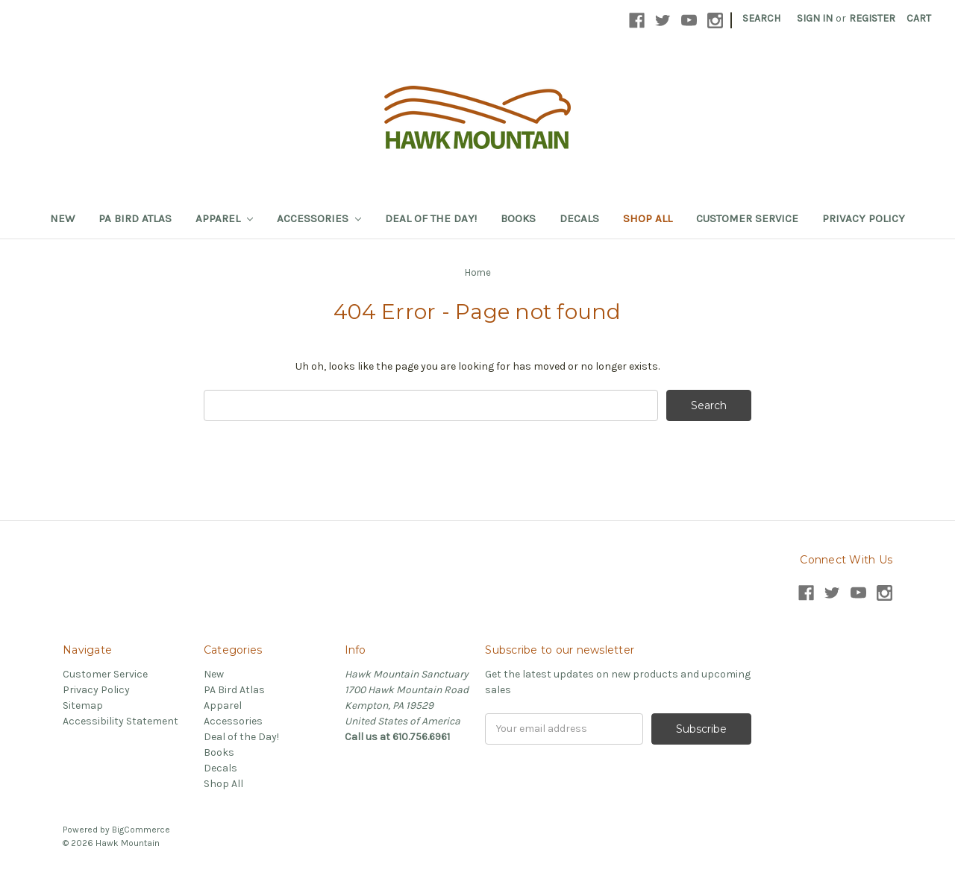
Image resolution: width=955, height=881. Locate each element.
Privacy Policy (863, 218)
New (62, 218)
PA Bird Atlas (135, 218)
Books (518, 218)
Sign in (815, 18)
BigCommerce (141, 829)
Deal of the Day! (431, 218)
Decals (579, 218)
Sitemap (83, 705)
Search (761, 18)
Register (872, 18)
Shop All (647, 218)
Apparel (224, 218)
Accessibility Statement (120, 721)
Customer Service (747, 218)
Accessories (319, 218)
